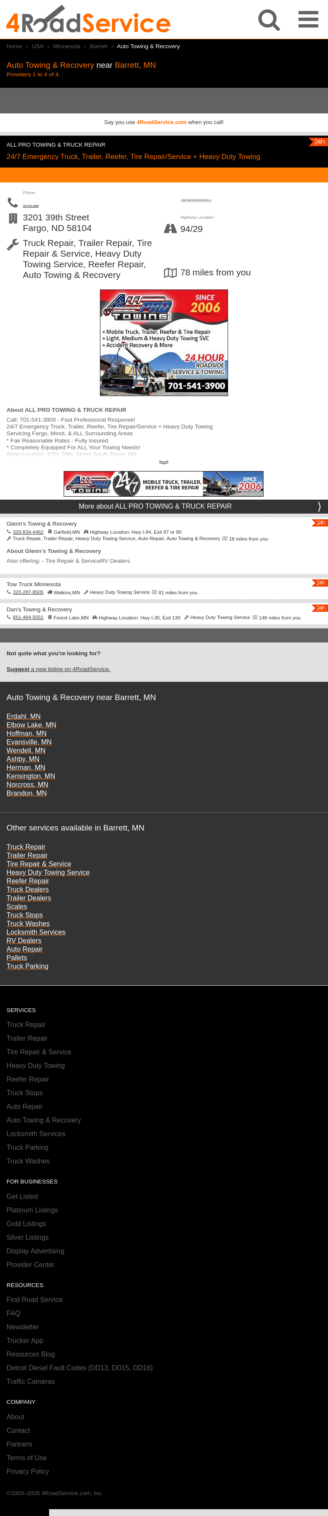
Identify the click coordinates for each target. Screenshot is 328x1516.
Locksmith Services (35, 951)
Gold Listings (26, 1243)
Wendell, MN (25, 769)
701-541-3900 (63, 219)
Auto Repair (24, 968)
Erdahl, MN (23, 735)
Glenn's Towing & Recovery (57, 542)
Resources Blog (30, 1373)
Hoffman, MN (26, 752)
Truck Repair (25, 865)
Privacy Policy (27, 1490)
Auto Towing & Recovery (43, 1139)
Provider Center (30, 1283)
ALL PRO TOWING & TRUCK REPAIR (78, 143)
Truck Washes (28, 942)
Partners (19, 1463)
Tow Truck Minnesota (45, 602)
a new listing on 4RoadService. (58, 688)
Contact (18, 1449)
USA (38, 46)
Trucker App (24, 1359)
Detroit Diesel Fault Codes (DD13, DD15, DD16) (79, 1387)
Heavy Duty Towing (35, 1084)
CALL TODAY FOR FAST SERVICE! (250, 207)
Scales (16, 925)
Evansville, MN (29, 761)
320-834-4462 (28, 550)
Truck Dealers (27, 908)
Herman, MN (25, 786)
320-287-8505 (28, 611)
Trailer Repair (26, 874)
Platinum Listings (32, 1229)
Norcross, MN (27, 803)
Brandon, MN (26, 812)
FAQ (13, 1332)
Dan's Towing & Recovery (54, 627)
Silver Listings (27, 1256)
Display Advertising (35, 1270)
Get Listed (22, 1215)
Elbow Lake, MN (31, 744)
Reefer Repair (27, 899)
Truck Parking (27, 985)
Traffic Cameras (30, 1400)
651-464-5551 (28, 636)
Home (14, 46)
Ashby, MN (22, 778)
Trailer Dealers (28, 916)
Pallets (16, 976)
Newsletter (22, 1346)
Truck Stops (24, 933)
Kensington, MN (30, 795)
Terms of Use (26, 1477)
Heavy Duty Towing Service (47, 891)
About (15, 1436)
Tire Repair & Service (38, 882)
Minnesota (66, 46)
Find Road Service (34, 1318)
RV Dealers (23, 959)
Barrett (98, 46)
